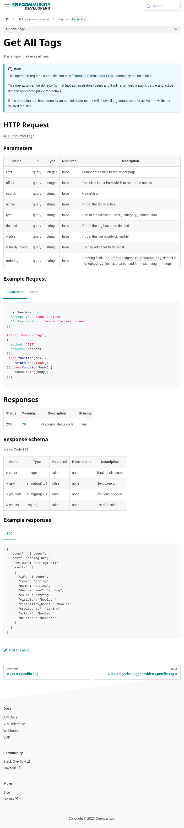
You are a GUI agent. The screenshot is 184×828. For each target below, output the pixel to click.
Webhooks (11, 731)
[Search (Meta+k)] (162, 6)
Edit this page (16, 650)
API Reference (14, 724)
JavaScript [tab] (15, 292)
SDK (6, 737)
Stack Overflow (16, 762)
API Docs (10, 717)
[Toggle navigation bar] (7, 6)
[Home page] (7, 19)
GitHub (10, 799)
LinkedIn (11, 768)
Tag (35, 505)
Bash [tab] (34, 292)
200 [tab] (9, 533)
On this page (15, 29)
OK (24, 424)
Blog (6, 792)
